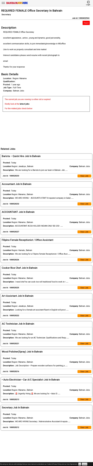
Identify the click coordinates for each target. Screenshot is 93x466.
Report (86, 23)
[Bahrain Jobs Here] (17, 4)
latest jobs (24, 104)
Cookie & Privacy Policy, (54, 464)
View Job (84, 176)
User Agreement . (72, 464)
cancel (84, 464)
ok (80, 464)
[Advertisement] (47, 129)
